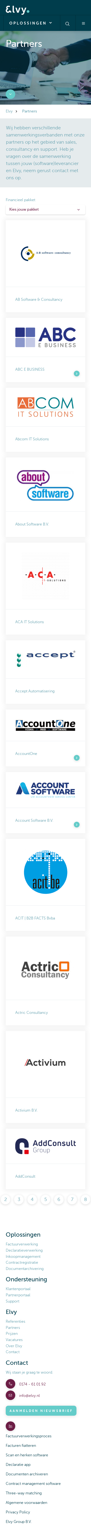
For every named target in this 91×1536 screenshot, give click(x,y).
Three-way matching (24, 1493)
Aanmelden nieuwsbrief (41, 1411)
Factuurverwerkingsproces (28, 1436)
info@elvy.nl (29, 1396)
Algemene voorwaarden (26, 1503)
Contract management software (33, 1484)
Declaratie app (18, 1465)
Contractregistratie (22, 1262)
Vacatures (14, 1340)
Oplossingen (31, 23)
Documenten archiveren (27, 1474)
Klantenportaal (18, 1289)
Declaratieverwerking (24, 1250)
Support (12, 1301)
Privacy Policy (18, 1512)
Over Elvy (14, 1346)
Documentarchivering (25, 1269)
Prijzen (12, 1334)
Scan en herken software (27, 1455)
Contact (13, 1352)
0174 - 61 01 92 (32, 1384)
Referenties (15, 1321)
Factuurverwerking (22, 1244)
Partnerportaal (18, 1295)
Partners (13, 1328)
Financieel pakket (20, 200)
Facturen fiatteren (21, 1446)
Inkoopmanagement (23, 1256)
